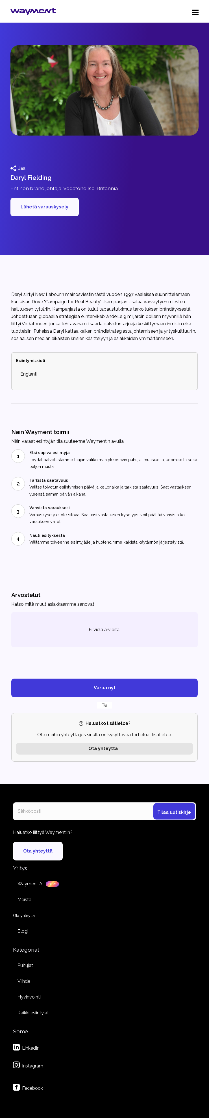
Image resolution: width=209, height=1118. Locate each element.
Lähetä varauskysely (44, 207)
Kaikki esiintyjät (33, 1012)
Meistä (24, 899)
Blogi (23, 931)
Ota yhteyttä (103, 748)
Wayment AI (30, 883)
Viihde (24, 981)
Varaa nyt (105, 687)
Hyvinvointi (29, 997)
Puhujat (25, 965)
